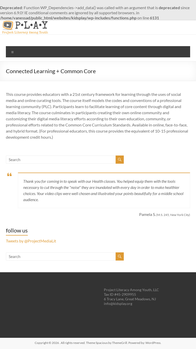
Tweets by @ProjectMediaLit (31, 240)
